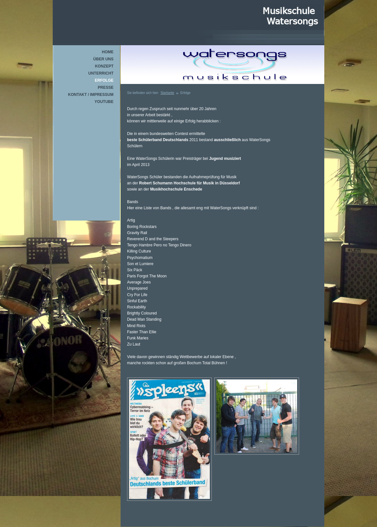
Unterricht (100, 73)
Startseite (167, 93)
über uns (103, 59)
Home (107, 52)
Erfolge (104, 80)
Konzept (104, 66)
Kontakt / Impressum (90, 94)
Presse (105, 87)
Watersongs (291, 16)
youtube (103, 101)
